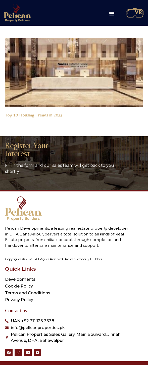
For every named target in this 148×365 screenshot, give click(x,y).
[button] (112, 13)
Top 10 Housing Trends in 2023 (34, 114)
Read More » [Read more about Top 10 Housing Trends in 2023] (14, 121)
